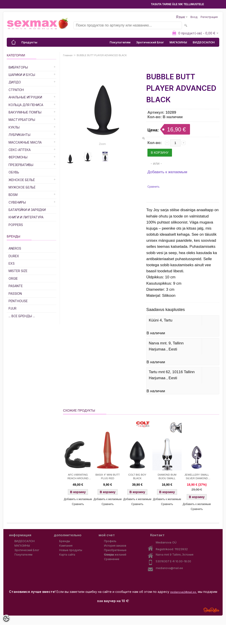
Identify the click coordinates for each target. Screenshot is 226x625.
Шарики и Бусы (22, 75)
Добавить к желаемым (167, 172)
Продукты (29, 42)
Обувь (14, 172)
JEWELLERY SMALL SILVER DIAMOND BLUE (197, 477)
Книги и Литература (26, 217)
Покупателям (120, 42)
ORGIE (13, 278)
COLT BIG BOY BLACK (137, 476)
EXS (12, 263)
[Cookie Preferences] (6, 619)
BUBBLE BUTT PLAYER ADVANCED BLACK (102, 55)
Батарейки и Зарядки (27, 210)
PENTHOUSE (18, 301)
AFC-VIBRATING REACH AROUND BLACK (78, 477)
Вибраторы (18, 67)
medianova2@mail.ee (183, 592)
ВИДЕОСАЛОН (204, 42)
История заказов (115, 545)
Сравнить (153, 186)
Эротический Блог (150, 42)
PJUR (12, 308)
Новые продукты (70, 550)
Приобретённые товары (115, 550)
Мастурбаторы (22, 120)
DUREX (14, 256)
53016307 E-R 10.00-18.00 (173, 561)
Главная (67, 55)
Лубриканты (19, 135)
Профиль (110, 541)
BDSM (13, 195)
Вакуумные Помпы (25, 112)
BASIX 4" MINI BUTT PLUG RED (107, 476)
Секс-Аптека (20, 150)
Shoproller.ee (211, 610)
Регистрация (209, 17)
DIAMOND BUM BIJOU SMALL (167, 476)
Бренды (64, 541)
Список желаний (115, 554)
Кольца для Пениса (26, 105)
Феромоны (18, 157)
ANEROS (15, 248)
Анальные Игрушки (25, 97)
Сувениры (17, 202)
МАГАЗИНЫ (178, 42)
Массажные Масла (25, 142)
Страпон (16, 90)
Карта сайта (67, 554)
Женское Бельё (22, 180)
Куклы (14, 127)
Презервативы (21, 165)
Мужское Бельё (22, 187)
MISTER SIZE (18, 271)
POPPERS (16, 225)
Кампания (65, 545)
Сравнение (111, 559)
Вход (193, 17)
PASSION (15, 293)
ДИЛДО (15, 82)
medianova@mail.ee (169, 568)
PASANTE (16, 286)
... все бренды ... (22, 316)
